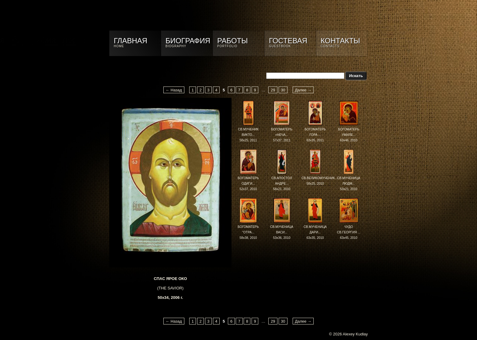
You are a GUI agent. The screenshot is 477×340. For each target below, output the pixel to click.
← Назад (173, 89)
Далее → (303, 89)
